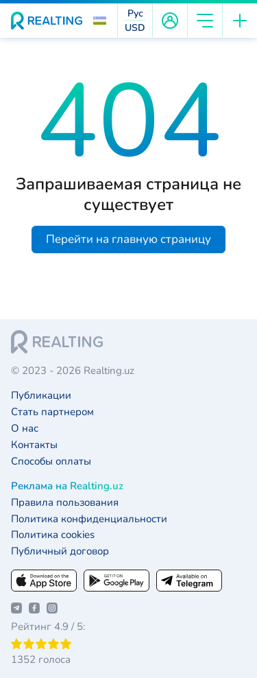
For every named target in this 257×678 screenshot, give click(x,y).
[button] (99, 20)
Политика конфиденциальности (89, 519)
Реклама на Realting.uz (67, 486)
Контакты (34, 445)
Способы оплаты (51, 461)
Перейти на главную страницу (128, 239)
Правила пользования (65, 502)
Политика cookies (53, 534)
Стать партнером (52, 412)
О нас (24, 428)
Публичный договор (60, 551)
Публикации (41, 395)
